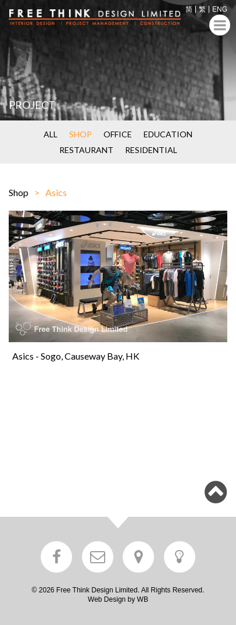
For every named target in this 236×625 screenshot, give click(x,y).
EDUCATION (168, 134)
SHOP (80, 134)
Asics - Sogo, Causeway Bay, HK (76, 355)
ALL (51, 134)
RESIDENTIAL (151, 150)
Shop (18, 192)
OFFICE (117, 134)
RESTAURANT (86, 150)
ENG (219, 9)
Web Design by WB (118, 599)
